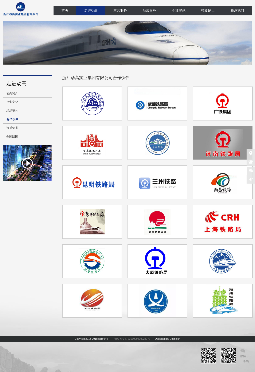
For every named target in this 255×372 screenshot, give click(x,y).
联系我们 (237, 10)
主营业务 (120, 10)
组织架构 (12, 110)
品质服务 (149, 10)
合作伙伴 (12, 119)
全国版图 (12, 136)
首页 (65, 10)
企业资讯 (178, 10)
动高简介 (12, 93)
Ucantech (175, 338)
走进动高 (91, 10)
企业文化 (12, 102)
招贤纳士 (208, 10)
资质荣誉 (12, 128)
